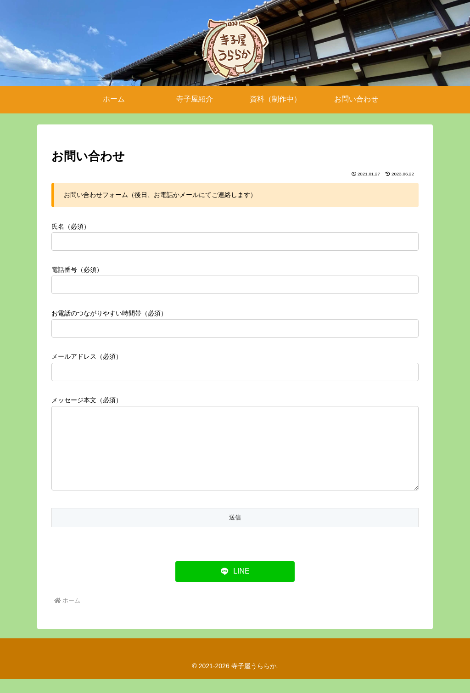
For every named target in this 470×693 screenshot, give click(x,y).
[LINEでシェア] (235, 585)
